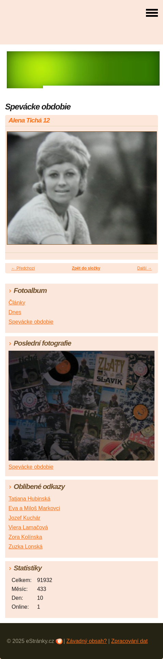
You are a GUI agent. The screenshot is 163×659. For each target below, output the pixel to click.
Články (17, 303)
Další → (144, 268)
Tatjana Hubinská (29, 499)
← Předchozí (23, 268)
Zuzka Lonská (26, 547)
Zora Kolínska (25, 537)
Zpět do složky (86, 268)
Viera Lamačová (28, 527)
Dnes (15, 312)
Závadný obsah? (86, 641)
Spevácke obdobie (31, 322)
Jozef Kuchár (24, 518)
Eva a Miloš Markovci (34, 508)
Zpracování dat (129, 641)
